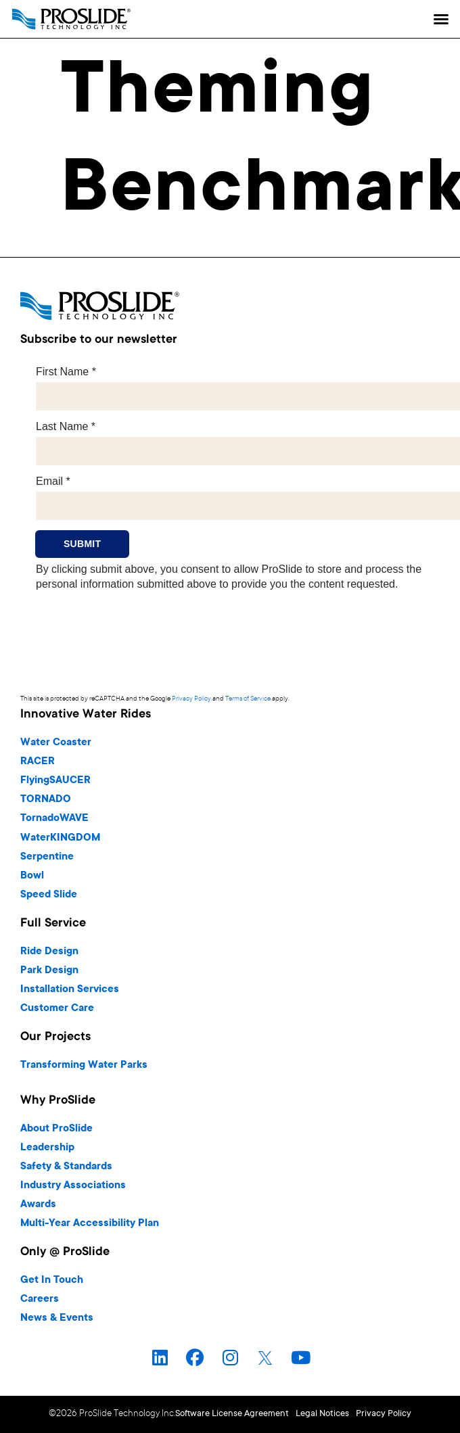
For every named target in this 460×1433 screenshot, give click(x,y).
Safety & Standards (66, 1167)
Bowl (32, 876)
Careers (39, 1299)
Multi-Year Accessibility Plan (89, 1223)
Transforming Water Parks (83, 1065)
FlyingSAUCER (55, 780)
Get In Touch (51, 1280)
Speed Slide (48, 895)
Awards (38, 1205)
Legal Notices (322, 1414)
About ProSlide (56, 1129)
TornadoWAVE (54, 818)
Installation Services (69, 989)
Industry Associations (73, 1186)
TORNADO (45, 799)
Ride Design (49, 952)
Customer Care (57, 1008)
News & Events (56, 1318)
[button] (441, 19)
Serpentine (47, 857)
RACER (37, 762)
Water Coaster (55, 743)
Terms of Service (248, 699)
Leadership (47, 1148)
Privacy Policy (191, 699)
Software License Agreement (232, 1414)
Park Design (49, 971)
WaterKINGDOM (60, 838)
